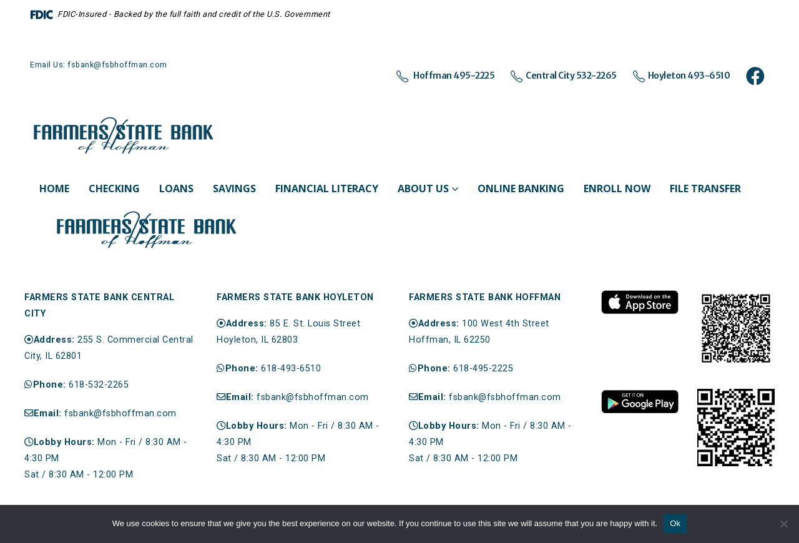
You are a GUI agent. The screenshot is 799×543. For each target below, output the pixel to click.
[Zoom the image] (640, 296)
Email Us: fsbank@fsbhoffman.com (98, 64)
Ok (675, 523)
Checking (114, 188)
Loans (176, 188)
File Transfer (705, 188)
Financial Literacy (326, 188)
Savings (234, 188)
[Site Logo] (123, 136)
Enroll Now (617, 188)
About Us (423, 188)
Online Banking (521, 188)
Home (54, 188)
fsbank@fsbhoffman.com (120, 413)
